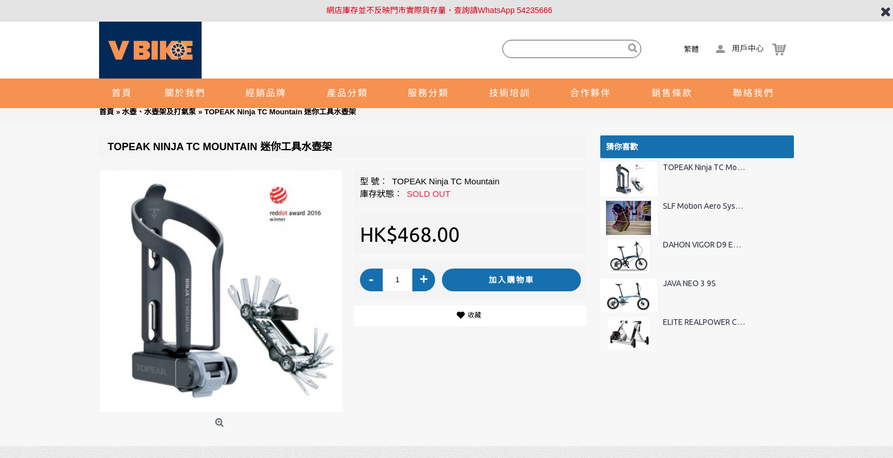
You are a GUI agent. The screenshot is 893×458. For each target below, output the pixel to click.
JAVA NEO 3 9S (689, 283)
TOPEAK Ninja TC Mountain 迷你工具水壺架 (704, 167)
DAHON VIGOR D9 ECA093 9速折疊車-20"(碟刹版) (704, 245)
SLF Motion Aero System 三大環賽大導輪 (704, 206)
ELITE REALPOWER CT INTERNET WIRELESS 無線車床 (704, 322)
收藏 (474, 315)
